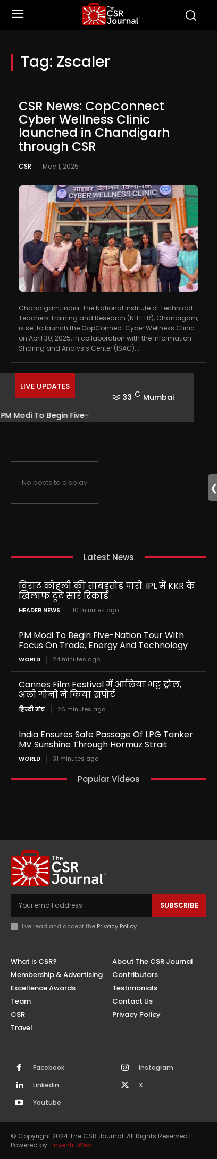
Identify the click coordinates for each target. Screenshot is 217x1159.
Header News (39, 610)
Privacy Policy (117, 926)
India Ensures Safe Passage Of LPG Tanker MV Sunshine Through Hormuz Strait (106, 739)
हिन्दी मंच (32, 709)
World (29, 660)
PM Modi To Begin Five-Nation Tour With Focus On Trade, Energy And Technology (103, 640)
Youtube (47, 1103)
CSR (25, 166)
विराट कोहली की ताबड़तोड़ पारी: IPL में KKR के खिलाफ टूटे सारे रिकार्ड (107, 591)
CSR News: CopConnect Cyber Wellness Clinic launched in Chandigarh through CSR (94, 126)
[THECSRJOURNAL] (111, 14)
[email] (81, 905)
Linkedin (46, 1085)
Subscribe (179, 905)
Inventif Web (71, 1144)
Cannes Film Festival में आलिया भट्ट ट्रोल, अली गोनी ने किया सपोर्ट (100, 689)
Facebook (48, 1068)
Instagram (156, 1068)
